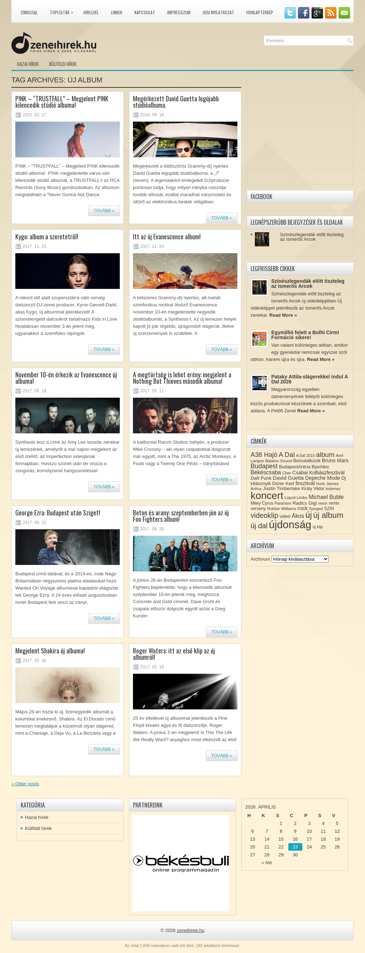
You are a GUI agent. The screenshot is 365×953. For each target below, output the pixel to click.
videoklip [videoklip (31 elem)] (264, 515)
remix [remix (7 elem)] (323, 503)
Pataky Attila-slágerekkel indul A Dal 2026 (309, 379)
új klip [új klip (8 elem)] (318, 527)
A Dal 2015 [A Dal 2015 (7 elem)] (305, 455)
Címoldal (29, 12)
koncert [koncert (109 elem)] (267, 495)
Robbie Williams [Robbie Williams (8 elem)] (281, 508)
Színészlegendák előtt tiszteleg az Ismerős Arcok (312, 237)
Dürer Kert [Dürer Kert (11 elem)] (283, 483)
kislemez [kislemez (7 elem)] (333, 488)
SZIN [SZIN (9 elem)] (329, 508)
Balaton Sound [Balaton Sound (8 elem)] (278, 461)
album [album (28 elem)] (325, 454)
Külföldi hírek (62, 63)
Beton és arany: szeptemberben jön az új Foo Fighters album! (181, 516)
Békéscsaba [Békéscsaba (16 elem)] (266, 472)
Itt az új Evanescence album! (167, 236)
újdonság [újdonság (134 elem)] (290, 524)
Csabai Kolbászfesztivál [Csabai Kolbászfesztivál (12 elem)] (318, 472)
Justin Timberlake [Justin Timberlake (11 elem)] (281, 488)
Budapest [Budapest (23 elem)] (264, 466)
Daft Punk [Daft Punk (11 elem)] (261, 478)
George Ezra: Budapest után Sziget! (57, 512)
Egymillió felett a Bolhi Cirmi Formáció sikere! (305, 335)
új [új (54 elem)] (308, 515)
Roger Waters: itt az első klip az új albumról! (174, 654)
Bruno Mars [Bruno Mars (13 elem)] (335, 460)
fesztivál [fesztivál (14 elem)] (305, 483)
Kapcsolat (144, 12)
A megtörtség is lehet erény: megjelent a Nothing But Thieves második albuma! (182, 378)
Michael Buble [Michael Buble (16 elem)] (326, 497)
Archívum (260, 559)
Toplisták (63, 11)
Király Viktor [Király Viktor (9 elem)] (312, 488)
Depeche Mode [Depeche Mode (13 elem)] (322, 478)
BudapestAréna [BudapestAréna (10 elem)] (294, 466)
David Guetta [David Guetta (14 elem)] (288, 478)
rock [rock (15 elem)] (303, 508)
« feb (267, 862)
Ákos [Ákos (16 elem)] (298, 516)
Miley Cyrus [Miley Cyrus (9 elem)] (262, 503)
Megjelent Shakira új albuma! (50, 650)
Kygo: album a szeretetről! (46, 236)
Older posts (25, 783)
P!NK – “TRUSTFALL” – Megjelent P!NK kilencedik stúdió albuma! (61, 101)
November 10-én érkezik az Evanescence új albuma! (66, 378)
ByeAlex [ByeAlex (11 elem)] (320, 466)
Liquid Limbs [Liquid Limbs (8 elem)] (295, 497)
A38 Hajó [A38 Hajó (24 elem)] (264, 454)
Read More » (283, 315)
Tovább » (104, 210)
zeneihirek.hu (190, 930)
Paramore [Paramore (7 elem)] (282, 503)
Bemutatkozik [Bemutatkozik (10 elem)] (306, 460)
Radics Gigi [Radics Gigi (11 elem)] (305, 503)
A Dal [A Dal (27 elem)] (287, 454)
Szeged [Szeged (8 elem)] (316, 508)
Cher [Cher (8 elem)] (286, 473)
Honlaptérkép (259, 12)
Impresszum (178, 12)
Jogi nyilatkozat (218, 12)
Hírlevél (91, 12)
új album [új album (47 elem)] (328, 515)
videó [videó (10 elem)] (285, 516)
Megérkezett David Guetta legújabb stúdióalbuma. (176, 101)
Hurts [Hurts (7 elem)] (320, 483)
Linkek (116, 12)
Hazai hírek (27, 63)
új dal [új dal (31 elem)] (259, 526)
